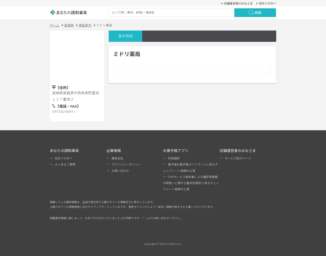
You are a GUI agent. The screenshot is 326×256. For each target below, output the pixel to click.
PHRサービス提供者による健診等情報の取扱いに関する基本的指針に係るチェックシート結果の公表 (191, 183)
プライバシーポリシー (126, 164)
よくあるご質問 (65, 164)
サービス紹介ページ (238, 158)
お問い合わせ (120, 171)
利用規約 (174, 158)
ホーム (54, 25)
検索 (255, 12)
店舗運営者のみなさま (236, 3)
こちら (143, 218)
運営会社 (117, 158)
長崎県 (69, 25)
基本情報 (125, 36)
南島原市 (85, 25)
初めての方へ (265, 3)
